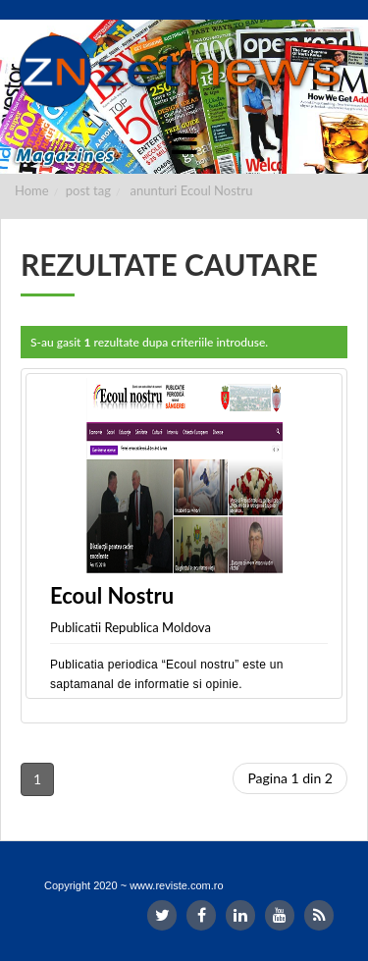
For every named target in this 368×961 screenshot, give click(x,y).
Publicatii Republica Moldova (130, 627)
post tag (88, 190)
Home (32, 190)
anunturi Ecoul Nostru (192, 190)
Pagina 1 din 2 (290, 778)
